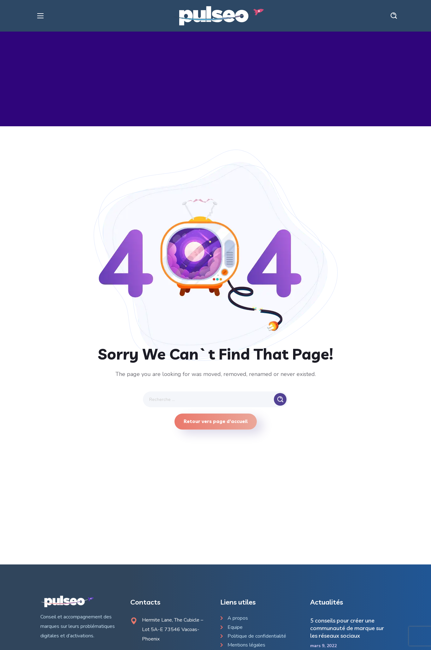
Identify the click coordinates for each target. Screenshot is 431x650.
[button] (393, 16)
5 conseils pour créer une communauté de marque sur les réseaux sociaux (347, 628)
